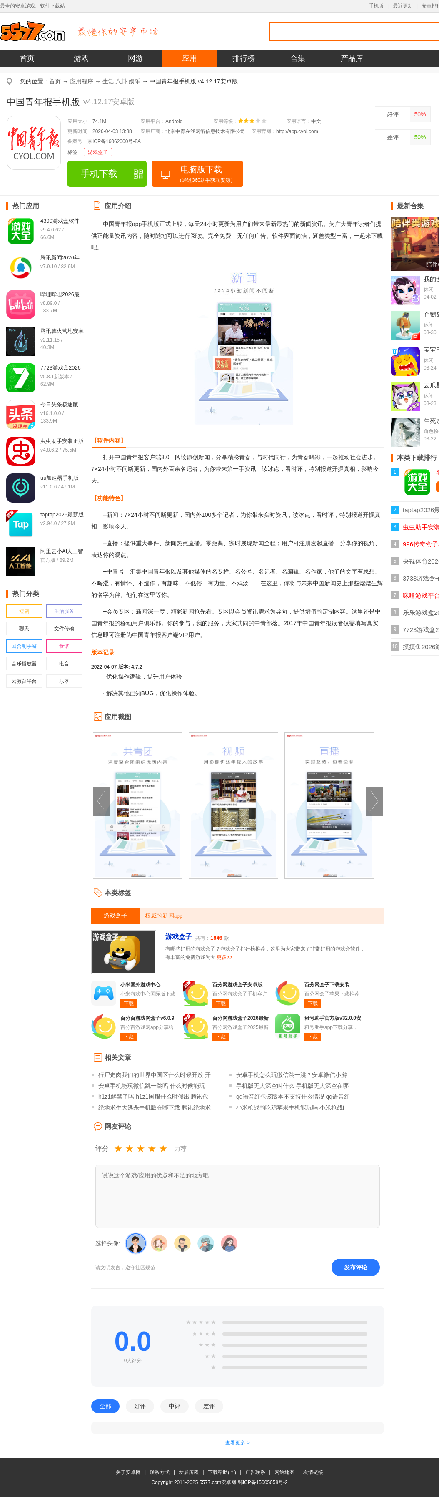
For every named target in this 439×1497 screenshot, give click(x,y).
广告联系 (255, 1472)
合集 (297, 58)
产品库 (352, 58)
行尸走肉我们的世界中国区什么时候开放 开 (154, 1075)
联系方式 (160, 1472)
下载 (129, 1003)
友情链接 (313, 1472)
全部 (105, 1406)
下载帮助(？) (222, 1472)
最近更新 (403, 6)
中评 (174, 1406)
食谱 (64, 646)
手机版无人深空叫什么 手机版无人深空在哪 (292, 1085)
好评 (393, 114)
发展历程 (189, 1472)
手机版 (376, 6)
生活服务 (64, 611)
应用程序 (81, 81)
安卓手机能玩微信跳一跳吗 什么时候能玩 (151, 1085)
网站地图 (284, 1472)
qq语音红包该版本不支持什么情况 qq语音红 (293, 1096)
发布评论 (355, 1267)
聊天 (24, 629)
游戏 (81, 58)
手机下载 (99, 174)
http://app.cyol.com (297, 131)
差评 (393, 137)
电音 (64, 664)
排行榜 (243, 58)
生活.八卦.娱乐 (121, 81)
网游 (135, 58)
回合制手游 (24, 646)
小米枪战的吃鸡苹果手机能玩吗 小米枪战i (290, 1107)
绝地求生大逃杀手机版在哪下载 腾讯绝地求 (154, 1107)
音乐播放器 (24, 664)
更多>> (224, 957)
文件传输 (64, 629)
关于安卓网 (128, 1472)
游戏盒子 (98, 152)
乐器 (64, 681)
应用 (189, 58)
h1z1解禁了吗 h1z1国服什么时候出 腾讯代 (153, 1096)
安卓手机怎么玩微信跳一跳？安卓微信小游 (291, 1075)
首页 (27, 58)
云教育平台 (24, 681)
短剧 (24, 611)
